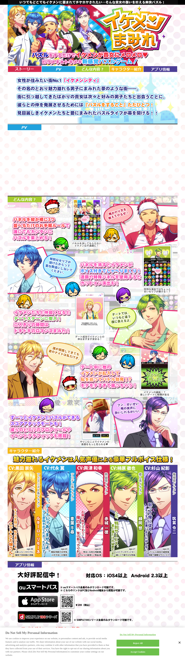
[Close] (179, 643)
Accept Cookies (137, 653)
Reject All (138, 644)
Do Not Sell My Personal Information (138, 635)
